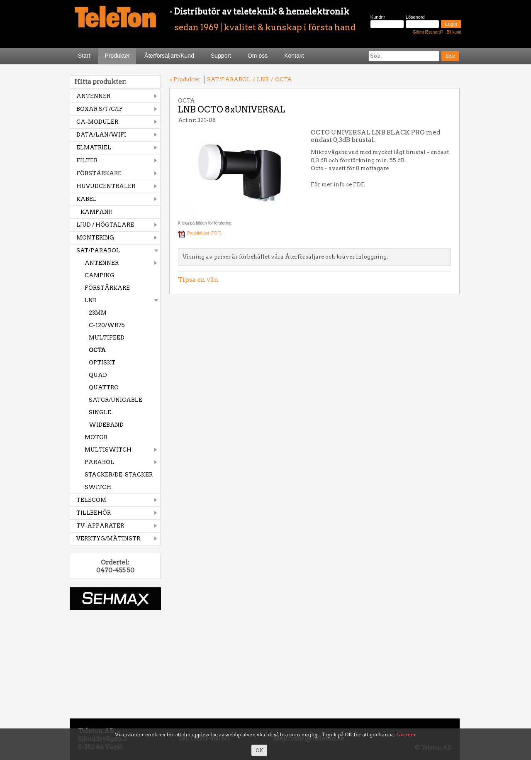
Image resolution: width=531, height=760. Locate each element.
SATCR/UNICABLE (115, 400)
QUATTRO (104, 387)
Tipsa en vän (198, 279)
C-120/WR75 (107, 325)
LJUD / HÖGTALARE (105, 225)
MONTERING (95, 238)
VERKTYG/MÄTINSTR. (108, 538)
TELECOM (91, 500)
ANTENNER (93, 96)
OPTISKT (102, 362)
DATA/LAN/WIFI (101, 135)
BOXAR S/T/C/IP (99, 109)
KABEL (86, 199)
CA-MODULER (97, 122)
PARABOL (99, 462)
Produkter (117, 55)
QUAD (98, 375)
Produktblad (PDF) (204, 233)
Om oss (258, 55)
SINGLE (100, 412)
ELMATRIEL (93, 147)
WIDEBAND (106, 425)
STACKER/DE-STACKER (119, 475)
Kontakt (294, 55)
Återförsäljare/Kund (169, 55)
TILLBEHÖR (93, 513)
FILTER (86, 160)
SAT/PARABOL (98, 250)
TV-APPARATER (100, 526)
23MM (98, 313)
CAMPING (99, 275)
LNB (91, 300)
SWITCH (98, 487)
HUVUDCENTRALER (105, 186)
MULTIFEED (106, 338)
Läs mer (406, 734)
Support (221, 55)
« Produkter (184, 79)
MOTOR (96, 437)
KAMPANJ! (96, 212)
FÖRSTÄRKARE (99, 173)
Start (84, 55)
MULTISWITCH (108, 450)
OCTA (97, 350)
